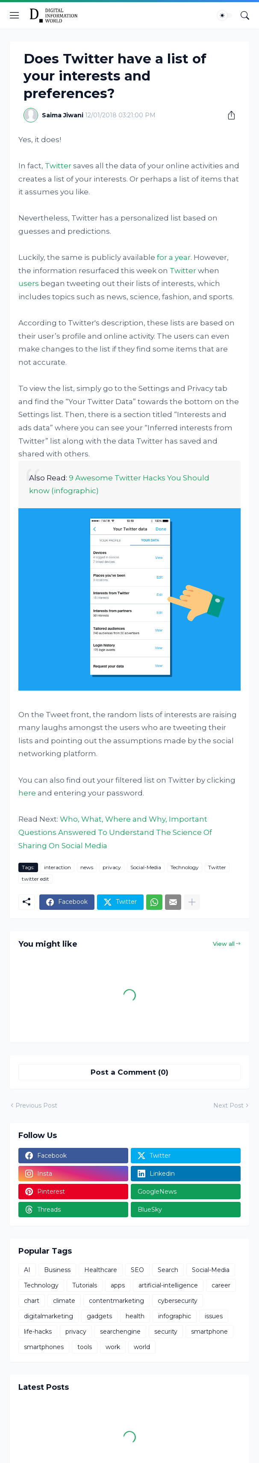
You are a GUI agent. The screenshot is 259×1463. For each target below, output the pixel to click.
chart (31, 1301)
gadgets (99, 1316)
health (135, 1316)
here (27, 793)
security (165, 1331)
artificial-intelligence (168, 1285)
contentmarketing (116, 1301)
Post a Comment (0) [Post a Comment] (129, 1072)
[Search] (245, 15)
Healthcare (100, 1270)
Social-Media (145, 867)
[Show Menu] (14, 15)
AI (27, 1270)
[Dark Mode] (225, 15)
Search (168, 1270)
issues (214, 1316)
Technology (185, 867)
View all (224, 943)
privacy (112, 867)
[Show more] (192, 902)
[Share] (228, 115)
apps (118, 1285)
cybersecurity (177, 1301)
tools (84, 1347)
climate (64, 1301)
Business (57, 1270)
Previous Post (36, 1105)
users (28, 283)
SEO (137, 1270)
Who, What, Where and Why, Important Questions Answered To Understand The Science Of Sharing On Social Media (115, 832)
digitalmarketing (48, 1316)
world (142, 1347)
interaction (57, 867)
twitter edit (35, 879)
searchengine (120, 1331)
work (113, 1347)
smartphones (44, 1347)
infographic (174, 1316)
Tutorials (84, 1285)
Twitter (58, 165)
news (86, 867)
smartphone (209, 1331)
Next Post (228, 1105)
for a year (174, 257)
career (221, 1285)
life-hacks (38, 1331)
